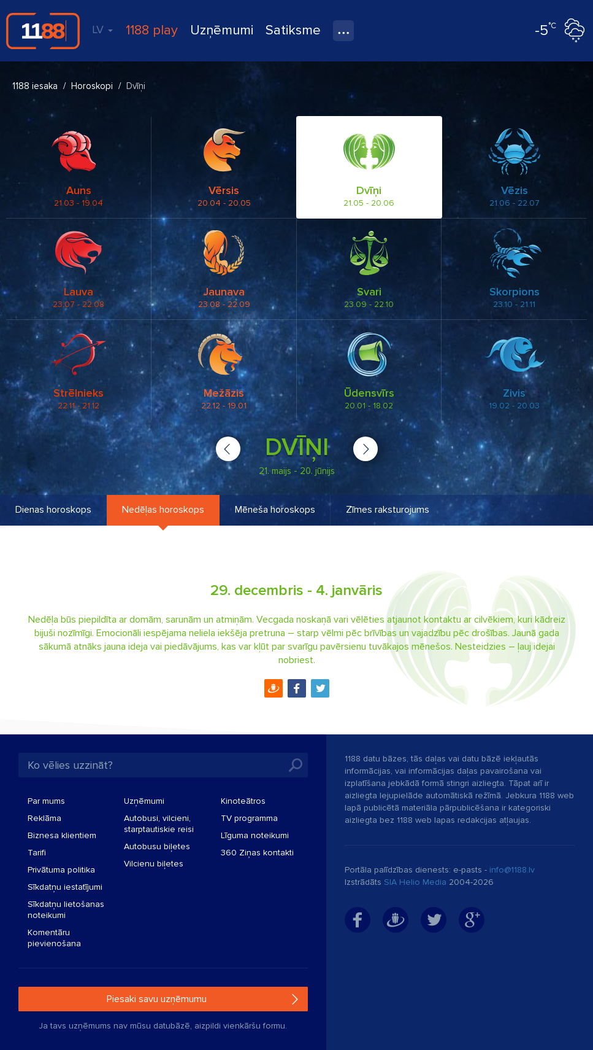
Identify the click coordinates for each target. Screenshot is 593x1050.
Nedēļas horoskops (163, 510)
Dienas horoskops (53, 510)
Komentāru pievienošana (54, 938)
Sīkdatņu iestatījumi (65, 887)
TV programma (249, 818)
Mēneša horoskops (275, 510)
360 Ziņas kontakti (257, 852)
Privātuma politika (61, 870)
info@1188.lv (512, 870)
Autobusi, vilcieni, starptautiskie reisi (159, 823)
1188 (43, 30)
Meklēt (295, 765)
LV (102, 29)
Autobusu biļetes (157, 846)
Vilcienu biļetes (153, 863)
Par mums (46, 801)
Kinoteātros (243, 801)
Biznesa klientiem (62, 835)
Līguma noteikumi (255, 835)
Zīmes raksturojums (387, 510)
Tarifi (37, 852)
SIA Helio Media (415, 882)
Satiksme (293, 30)
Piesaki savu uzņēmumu (157, 999)
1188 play (152, 30)
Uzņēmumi (221, 30)
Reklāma (44, 818)
